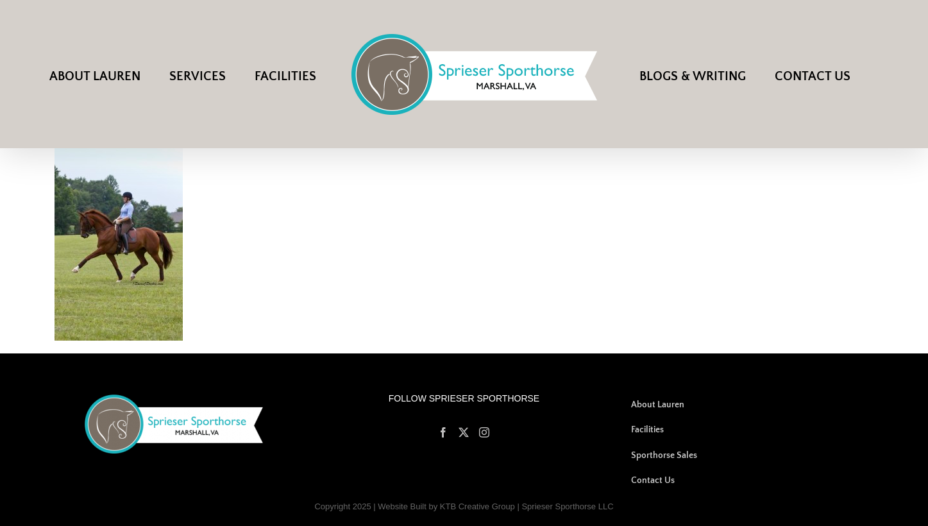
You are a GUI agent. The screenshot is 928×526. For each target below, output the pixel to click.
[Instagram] (484, 432)
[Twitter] (464, 432)
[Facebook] (443, 432)
